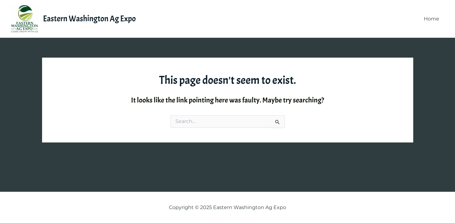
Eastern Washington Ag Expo (89, 19)
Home (431, 19)
